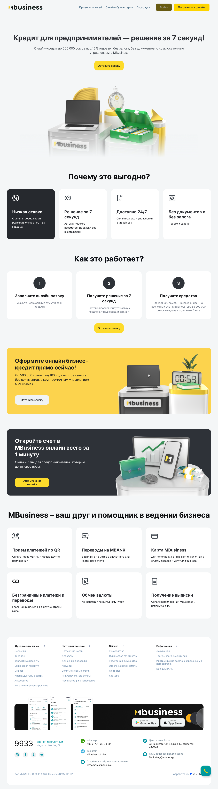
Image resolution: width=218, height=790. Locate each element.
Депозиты (20, 651)
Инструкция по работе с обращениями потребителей (179, 663)
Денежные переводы (74, 661)
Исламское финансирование (31, 686)
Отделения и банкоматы (123, 666)
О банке (116, 646)
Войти (164, 7)
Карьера (114, 676)
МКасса (19, 671)
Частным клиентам (76, 646)
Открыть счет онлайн (32, 485)
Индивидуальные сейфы (28, 676)
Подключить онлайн (191, 7)
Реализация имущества (123, 661)
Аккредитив (21, 681)
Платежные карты (72, 651)
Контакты (114, 671)
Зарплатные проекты (26, 661)
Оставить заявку (109, 65)
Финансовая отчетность (123, 656)
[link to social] (17, 755)
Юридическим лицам (29, 646)
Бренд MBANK (164, 669)
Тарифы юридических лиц (171, 656)
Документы (163, 651)
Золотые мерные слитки (76, 671)
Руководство (116, 651)
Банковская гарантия (26, 666)
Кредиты (19, 656)
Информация (166, 646)
